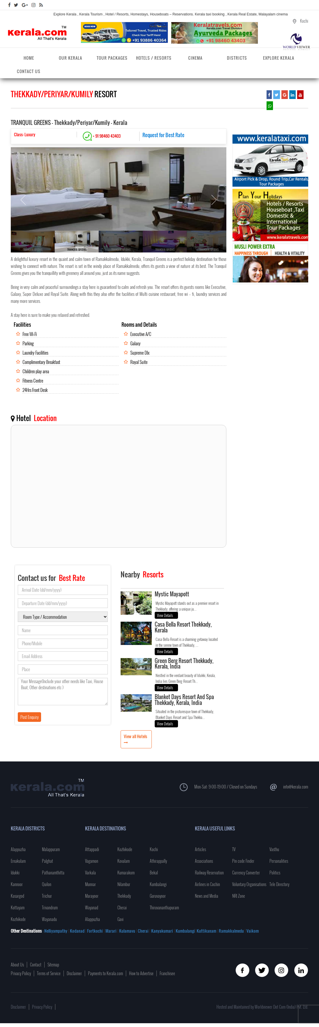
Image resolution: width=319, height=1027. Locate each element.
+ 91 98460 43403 (102, 136)
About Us (17, 964)
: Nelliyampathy (54, 931)
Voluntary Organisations (249, 884)
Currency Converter (246, 872)
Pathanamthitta (53, 872)
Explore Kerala (278, 58)
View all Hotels (135, 736)
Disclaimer (74, 973)
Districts (237, 58)
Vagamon (91, 861)
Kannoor (17, 884)
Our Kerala (70, 58)
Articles (200, 849)
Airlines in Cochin (207, 884)
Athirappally (158, 861)
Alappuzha (18, 849)
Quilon (46, 884)
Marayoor (91, 896)
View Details (165, 615)
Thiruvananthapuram (164, 907)
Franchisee (167, 973)
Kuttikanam (206, 931)
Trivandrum (50, 907)
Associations (204, 861)
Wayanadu (49, 919)
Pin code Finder (243, 861)
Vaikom (252, 931)
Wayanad (91, 907)
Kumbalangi (158, 884)
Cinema (195, 58)
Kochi (154, 849)
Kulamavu (127, 931)
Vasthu (274, 849)
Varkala (90, 872)
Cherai (122, 907)
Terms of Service (49, 973)
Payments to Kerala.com (105, 973)
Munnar (90, 884)
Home (29, 58)
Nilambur (123, 884)
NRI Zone (238, 896)
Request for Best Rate (163, 135)
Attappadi (92, 849)
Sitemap (53, 964)
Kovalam (123, 861)
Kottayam (17, 907)
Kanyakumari (162, 931)
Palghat (47, 861)
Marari (111, 931)
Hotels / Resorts (154, 58)
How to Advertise (141, 973)
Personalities (278, 861)
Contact (35, 964)
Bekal (154, 872)
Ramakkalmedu (231, 931)
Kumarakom (126, 872)
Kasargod (17, 896)
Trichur (47, 896)
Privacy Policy (21, 973)
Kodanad (77, 931)
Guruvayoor (158, 896)
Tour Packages (112, 58)
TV (233, 849)
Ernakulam (18, 861)
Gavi (120, 919)
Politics (274, 872)
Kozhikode (18, 919)
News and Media (206, 896)
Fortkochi (95, 931)
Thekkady (124, 896)
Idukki (15, 872)
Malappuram (51, 849)
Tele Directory (279, 884)
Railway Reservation (209, 872)
